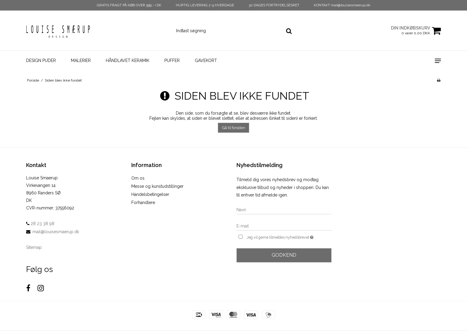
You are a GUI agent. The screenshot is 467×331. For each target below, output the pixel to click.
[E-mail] (284, 225)
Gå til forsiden (233, 127)
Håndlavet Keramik (127, 60)
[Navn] (284, 209)
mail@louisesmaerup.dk (55, 231)
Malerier (81, 60)
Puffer (172, 60)
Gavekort (206, 60)
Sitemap (34, 247)
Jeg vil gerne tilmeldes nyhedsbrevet (289, 237)
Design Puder (41, 60)
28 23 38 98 (40, 223)
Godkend (284, 255)
